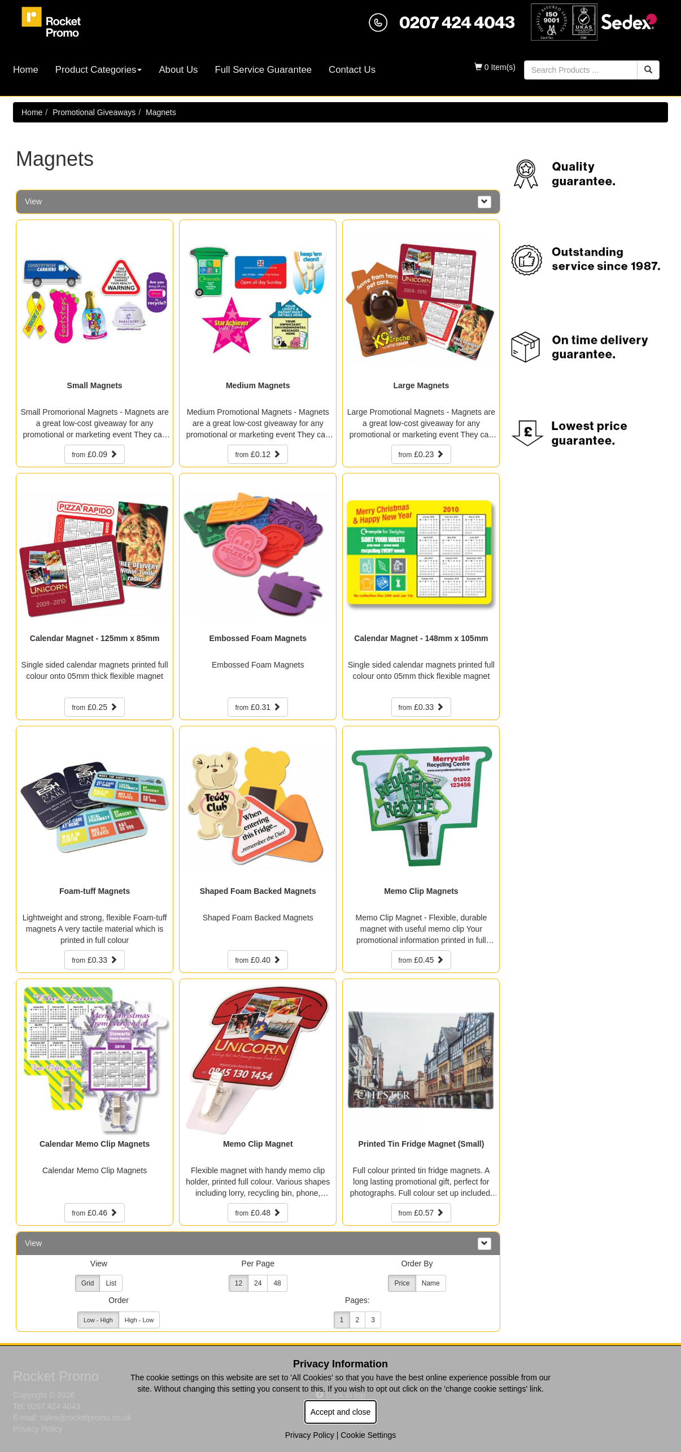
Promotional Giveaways (94, 112)
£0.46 (94, 1212)
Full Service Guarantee (263, 69)
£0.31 (258, 707)
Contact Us (352, 69)
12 (238, 1283)
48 (277, 1283)
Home (25, 69)
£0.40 (258, 959)
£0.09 (94, 454)
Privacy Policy (309, 1435)
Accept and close (341, 1411)
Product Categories (98, 69)
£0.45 (421, 959)
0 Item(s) (495, 67)
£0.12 (258, 454)
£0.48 (258, 1212)
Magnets (161, 112)
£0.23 (421, 454)
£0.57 (421, 1212)
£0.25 (94, 707)
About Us (178, 69)
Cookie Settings (368, 1435)
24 (257, 1283)
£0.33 (421, 707)
